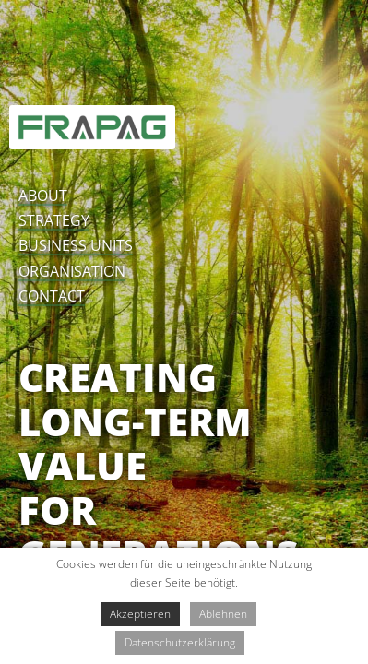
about (42, 195)
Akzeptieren (140, 614)
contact (51, 296)
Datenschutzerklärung (180, 642)
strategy (53, 220)
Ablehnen (223, 614)
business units (75, 245)
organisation (71, 271)
